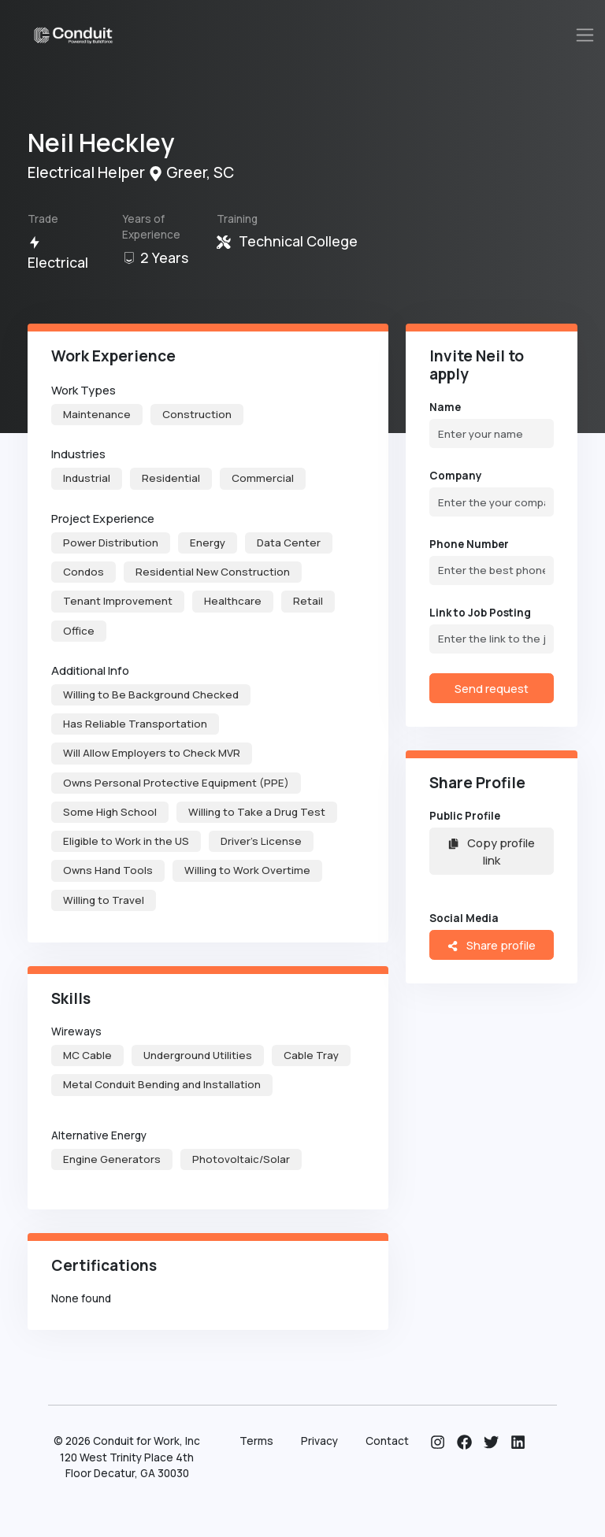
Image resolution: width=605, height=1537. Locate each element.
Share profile (491, 945)
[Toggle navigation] (585, 35)
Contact (387, 1441)
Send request (492, 688)
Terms (256, 1441)
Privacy (319, 1441)
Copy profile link (491, 851)
